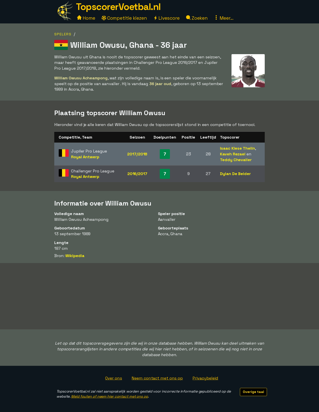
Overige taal (253, 391)
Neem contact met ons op (157, 378)
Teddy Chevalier (236, 159)
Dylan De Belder (235, 173)
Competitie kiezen (124, 18)
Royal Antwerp (85, 156)
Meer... (223, 18)
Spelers (63, 34)
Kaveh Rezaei (232, 153)
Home (86, 18)
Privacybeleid (205, 378)
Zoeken (197, 18)
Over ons (113, 378)
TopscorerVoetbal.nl (118, 7)
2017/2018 (137, 153)
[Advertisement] (159, 296)
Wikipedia (74, 255)
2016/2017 (137, 173)
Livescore (166, 18)
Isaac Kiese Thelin (237, 148)
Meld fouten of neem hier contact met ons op (109, 396)
